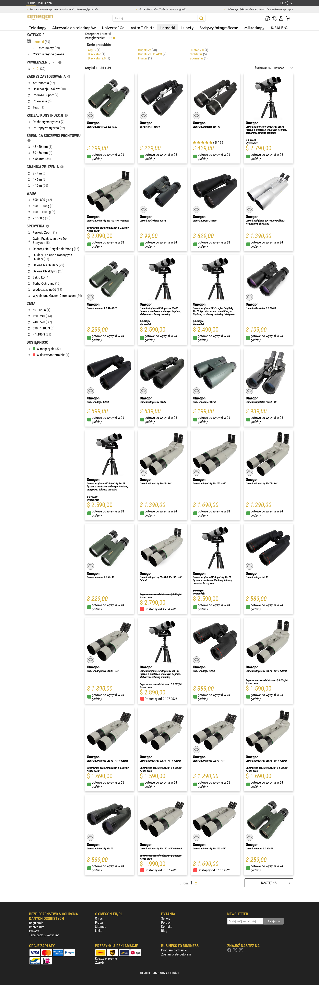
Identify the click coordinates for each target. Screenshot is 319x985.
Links (98, 931)
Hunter (145, 58)
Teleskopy (37, 27)
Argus (94, 50)
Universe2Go (113, 27)
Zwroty (99, 962)
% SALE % (278, 27)
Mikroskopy (254, 27)
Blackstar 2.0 (99, 58)
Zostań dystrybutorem (176, 954)
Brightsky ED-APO (152, 54)
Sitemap (100, 927)
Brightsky (147, 50)
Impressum (36, 927)
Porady (165, 922)
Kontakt (166, 927)
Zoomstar (199, 58)
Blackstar (96, 54)
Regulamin (36, 923)
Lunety (187, 27)
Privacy (34, 931)
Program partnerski (174, 950)
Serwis (165, 918)
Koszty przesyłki (106, 958)
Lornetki (167, 27)
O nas (99, 918)
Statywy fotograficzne (219, 27)
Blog (164, 931)
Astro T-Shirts (142, 27)
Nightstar (198, 54)
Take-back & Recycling (44, 935)
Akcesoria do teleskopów (74, 27)
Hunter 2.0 (199, 50)
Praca (99, 922)
